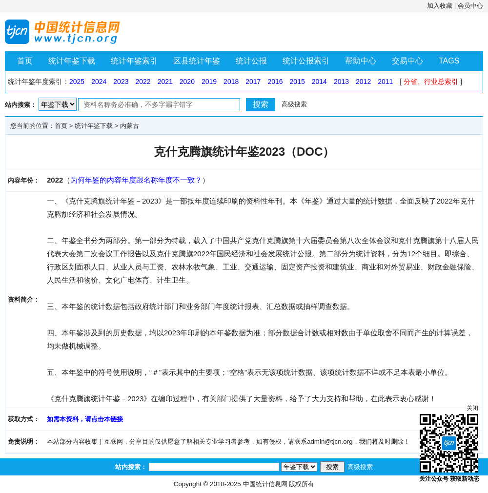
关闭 (472, 408)
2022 (142, 81)
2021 (165, 81)
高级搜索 (294, 104)
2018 (231, 81)
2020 (187, 81)
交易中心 (407, 61)
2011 (385, 81)
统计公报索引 (306, 61)
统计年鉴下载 (71, 61)
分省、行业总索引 (431, 81)
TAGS (449, 61)
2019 (209, 81)
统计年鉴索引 (134, 61)
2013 (341, 81)
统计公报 (251, 61)
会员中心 (470, 5)
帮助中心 (360, 61)
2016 (275, 81)
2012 (363, 81)
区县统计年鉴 (196, 61)
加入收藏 (439, 5)
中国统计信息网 (265, 484)
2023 (120, 81)
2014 (319, 81)
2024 (98, 81)
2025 (76, 81)
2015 (297, 81)
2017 (253, 81)
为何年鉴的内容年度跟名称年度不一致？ (136, 180)
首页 (25, 61)
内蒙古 (129, 125)
